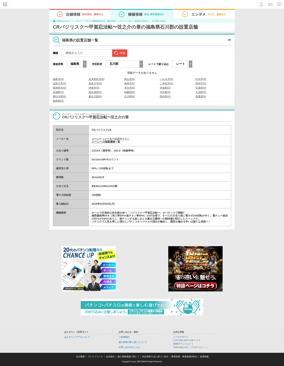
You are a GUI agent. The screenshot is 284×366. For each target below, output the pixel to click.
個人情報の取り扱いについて (133, 342)
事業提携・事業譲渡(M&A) (184, 356)
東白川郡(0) (95, 96)
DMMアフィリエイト (183, 344)
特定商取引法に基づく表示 (155, 356)
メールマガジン (180, 337)
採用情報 (204, 356)
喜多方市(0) (95, 83)
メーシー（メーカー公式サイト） (111, 138)
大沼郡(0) (200, 92)
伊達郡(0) (165, 88)
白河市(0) (200, 79)
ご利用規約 (124, 337)
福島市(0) (58, 79)
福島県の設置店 (141, 21)
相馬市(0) (129, 83)
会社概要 (80, 356)
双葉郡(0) (200, 96)
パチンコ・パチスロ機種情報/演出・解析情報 (95, 21)
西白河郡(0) (59, 96)
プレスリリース (95, 356)
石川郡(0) (129, 96)
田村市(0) (200, 83)
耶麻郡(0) (129, 92)
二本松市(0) (166, 83)
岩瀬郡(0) (58, 92)
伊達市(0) (94, 88)
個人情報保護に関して (128, 356)
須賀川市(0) (59, 83)
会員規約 (110, 356)
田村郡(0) (165, 96)
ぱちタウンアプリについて (77, 337)
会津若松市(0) (96, 79)
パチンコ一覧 (125, 21)
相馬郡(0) (58, 101)
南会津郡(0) (95, 92)
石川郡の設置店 (159, 21)
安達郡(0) (200, 88)
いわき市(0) (166, 79)
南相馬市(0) (59, 88)
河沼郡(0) (165, 92)
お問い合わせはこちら (129, 347)
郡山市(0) (129, 79)
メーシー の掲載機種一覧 (106, 141)
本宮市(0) (129, 88)
